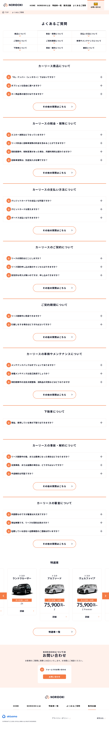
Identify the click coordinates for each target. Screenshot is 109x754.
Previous (4, 613)
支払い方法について (88, 34)
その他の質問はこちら (54, 110)
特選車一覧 (57, 5)
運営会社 (100, 736)
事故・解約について (54, 49)
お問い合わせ (96, 5)
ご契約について (20, 41)
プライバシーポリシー (60, 736)
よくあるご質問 (79, 5)
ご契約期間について (54, 41)
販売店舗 (67, 5)
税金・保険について (54, 34)
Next (105, 613)
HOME (32, 5)
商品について (20, 34)
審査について (89, 49)
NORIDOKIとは (43, 5)
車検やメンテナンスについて (89, 41)
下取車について (20, 49)
